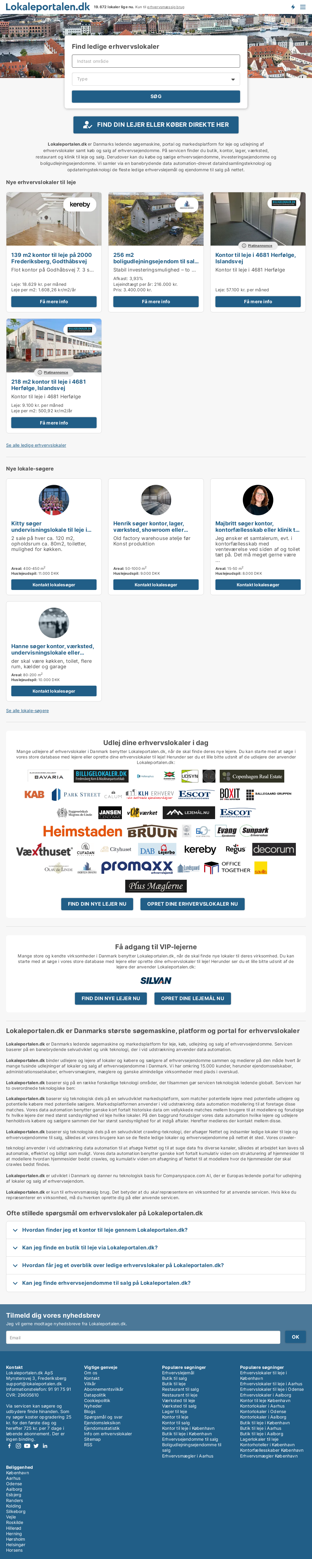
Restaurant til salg (180, 1389)
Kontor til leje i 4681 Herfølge (250, 270)
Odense (14, 1483)
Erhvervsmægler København (269, 1455)
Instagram (18, 1446)
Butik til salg (174, 1378)
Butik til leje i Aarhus (261, 1428)
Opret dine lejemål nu (192, 998)
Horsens (14, 1550)
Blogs (89, 1411)
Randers (14, 1500)
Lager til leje (174, 1411)
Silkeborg (16, 1511)
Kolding (13, 1505)
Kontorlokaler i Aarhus (262, 1405)
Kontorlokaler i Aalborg (263, 1416)
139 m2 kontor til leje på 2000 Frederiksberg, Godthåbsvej (51, 258)
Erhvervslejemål (178, 1372)
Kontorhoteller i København (267, 1444)
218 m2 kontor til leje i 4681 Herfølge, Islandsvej (48, 384)
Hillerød (14, 1528)
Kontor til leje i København (188, 1428)
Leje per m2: (24, 289)
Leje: (16, 284)
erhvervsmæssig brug (165, 7)
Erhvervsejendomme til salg (190, 1439)
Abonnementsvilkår (103, 1389)
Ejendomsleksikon (102, 1422)
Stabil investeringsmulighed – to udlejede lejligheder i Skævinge (189, 270)
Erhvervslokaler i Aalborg (265, 1394)
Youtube (27, 1446)
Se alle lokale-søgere (27, 710)
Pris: (118, 289)
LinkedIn (44, 1446)
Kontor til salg (176, 1422)
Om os (90, 1372)
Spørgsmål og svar (103, 1416)
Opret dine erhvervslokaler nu (192, 904)
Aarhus (13, 1478)
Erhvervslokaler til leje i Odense (272, 1389)
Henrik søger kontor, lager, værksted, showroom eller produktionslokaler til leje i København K (149, 533)
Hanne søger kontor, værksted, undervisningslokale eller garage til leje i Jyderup (52, 652)
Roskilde (14, 1522)
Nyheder (93, 1405)
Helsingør (15, 1544)
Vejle (11, 1516)
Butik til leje (174, 1383)
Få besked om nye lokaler (293, 7)
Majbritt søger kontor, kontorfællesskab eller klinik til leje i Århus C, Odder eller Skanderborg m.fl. (257, 533)
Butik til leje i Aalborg (261, 1433)
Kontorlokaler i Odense (263, 1411)
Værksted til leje (178, 1400)
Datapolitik (95, 1394)
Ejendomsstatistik (102, 1428)
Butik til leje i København (187, 1433)
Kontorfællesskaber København (272, 1450)
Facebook (9, 1446)
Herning (14, 1533)
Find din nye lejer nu (97, 904)
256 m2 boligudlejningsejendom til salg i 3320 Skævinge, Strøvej (155, 261)
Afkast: (120, 278)
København (17, 1472)
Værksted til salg (179, 1405)
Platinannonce (260, 246)
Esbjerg (13, 1494)
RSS (88, 1444)
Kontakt (92, 1378)
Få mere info (54, 301)
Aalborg (14, 1489)
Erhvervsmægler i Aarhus (188, 1455)
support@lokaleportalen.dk (34, 1383)
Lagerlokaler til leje (259, 1439)
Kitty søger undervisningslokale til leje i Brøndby (49, 529)
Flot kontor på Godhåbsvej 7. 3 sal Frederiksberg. (70, 270)
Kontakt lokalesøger (54, 584)
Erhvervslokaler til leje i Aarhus (271, 1383)
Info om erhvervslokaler (108, 1433)
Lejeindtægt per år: (133, 284)
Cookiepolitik (97, 1400)
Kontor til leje (175, 1416)
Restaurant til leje (179, 1394)
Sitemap (92, 1439)
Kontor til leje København (265, 1400)
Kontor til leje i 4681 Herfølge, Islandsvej (255, 258)
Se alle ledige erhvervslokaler (36, 445)
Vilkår (90, 1383)
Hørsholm (15, 1539)
